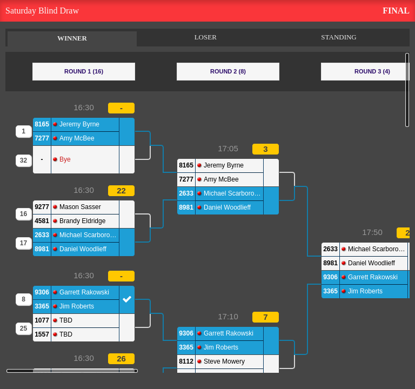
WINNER (72, 38)
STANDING (338, 37)
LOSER (206, 37)
